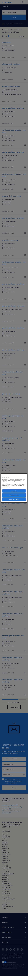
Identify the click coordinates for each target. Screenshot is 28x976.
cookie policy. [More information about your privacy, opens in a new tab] (6, 486)
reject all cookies (14, 495)
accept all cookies (14, 499)
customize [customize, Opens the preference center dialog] (14, 491)
